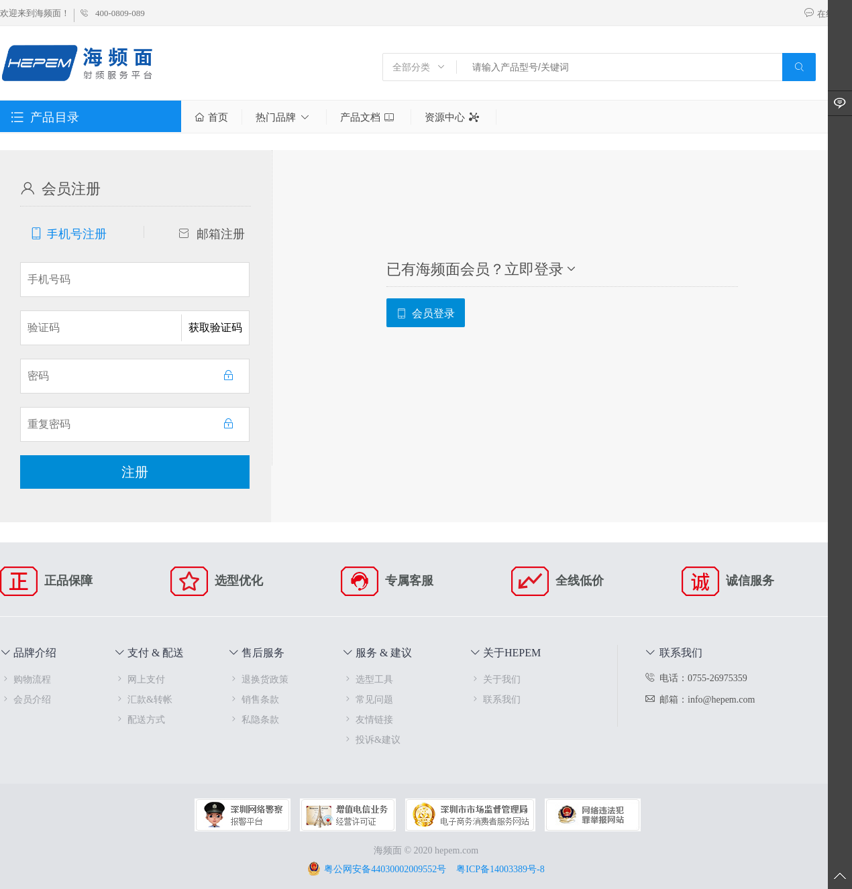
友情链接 (367, 719)
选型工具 (367, 678)
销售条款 (253, 699)
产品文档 (368, 117)
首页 (211, 117)
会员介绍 (25, 699)
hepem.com (456, 849)
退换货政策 (258, 678)
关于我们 (495, 678)
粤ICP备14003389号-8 (500, 868)
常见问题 (367, 699)
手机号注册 (68, 233)
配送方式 (139, 719)
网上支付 (139, 678)
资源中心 (453, 117)
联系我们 (495, 699)
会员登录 (425, 312)
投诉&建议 (371, 739)
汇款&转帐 (143, 699)
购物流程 (25, 678)
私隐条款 (253, 719)
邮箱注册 (212, 233)
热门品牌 (284, 117)
